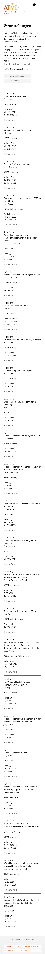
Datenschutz (28, 939)
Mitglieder (9, 950)
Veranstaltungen (17, 26)
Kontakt (36, 950)
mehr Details (11, 120)
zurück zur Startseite (34, 5)
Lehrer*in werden (32, 946)
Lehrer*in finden (12, 946)
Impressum (15, 939)
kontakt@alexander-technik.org (20, 64)
